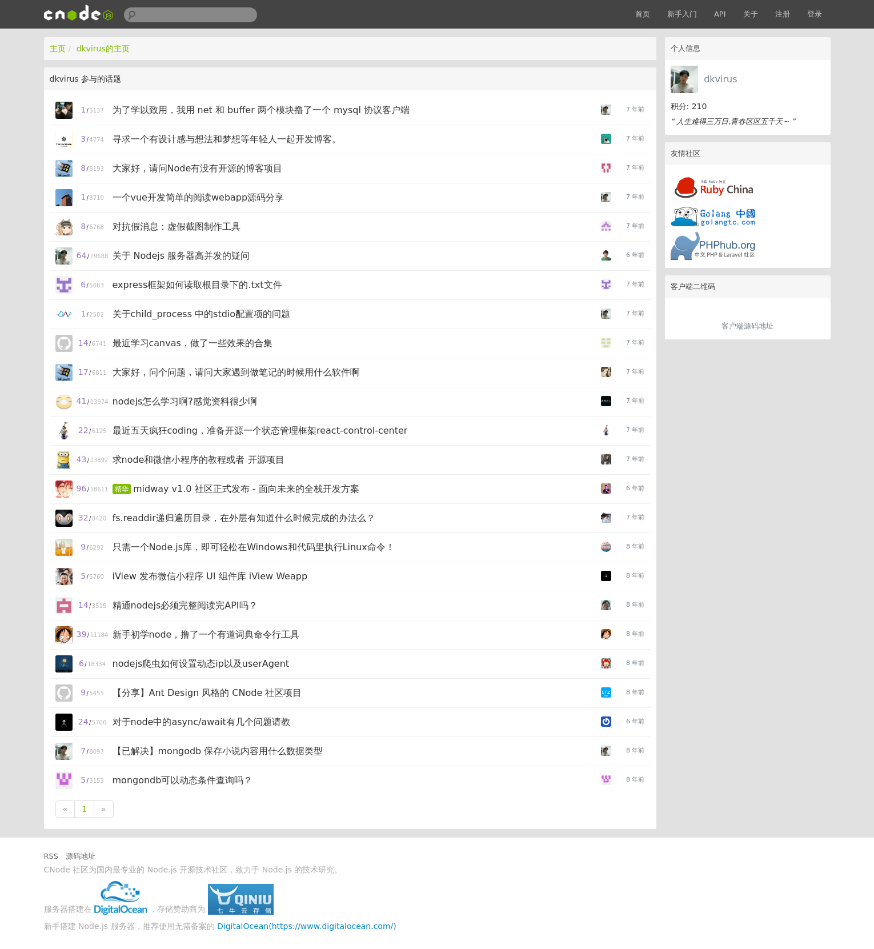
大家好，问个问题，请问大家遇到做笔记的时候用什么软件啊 (236, 372)
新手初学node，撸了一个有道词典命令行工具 (206, 634)
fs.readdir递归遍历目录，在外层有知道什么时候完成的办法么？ (244, 517)
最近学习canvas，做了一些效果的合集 (192, 343)
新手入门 (682, 14)
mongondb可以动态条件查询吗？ (183, 780)
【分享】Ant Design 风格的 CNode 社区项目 (207, 692)
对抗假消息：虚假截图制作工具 (176, 226)
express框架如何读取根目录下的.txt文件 (197, 284)
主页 (58, 48)
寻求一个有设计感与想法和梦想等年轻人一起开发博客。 (227, 139)
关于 (750, 14)
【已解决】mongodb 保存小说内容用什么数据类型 (218, 751)
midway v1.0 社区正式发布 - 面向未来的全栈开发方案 (246, 488)
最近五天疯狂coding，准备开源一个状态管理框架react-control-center (260, 430)
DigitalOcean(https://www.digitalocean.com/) (306, 926)
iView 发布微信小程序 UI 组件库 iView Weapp (210, 576)
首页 (642, 14)
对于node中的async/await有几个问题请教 (201, 721)
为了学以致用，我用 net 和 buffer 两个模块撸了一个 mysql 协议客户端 (261, 110)
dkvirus (720, 79)
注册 (782, 14)
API (720, 14)
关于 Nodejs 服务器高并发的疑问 (181, 255)
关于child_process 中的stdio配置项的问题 (202, 314)
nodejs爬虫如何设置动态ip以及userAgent (201, 663)
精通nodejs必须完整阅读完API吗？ (185, 605)
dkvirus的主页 (103, 48)
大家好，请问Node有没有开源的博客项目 (198, 168)
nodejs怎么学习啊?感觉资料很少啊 (185, 401)
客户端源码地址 (747, 326)
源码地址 (80, 856)
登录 (814, 14)
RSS (51, 856)
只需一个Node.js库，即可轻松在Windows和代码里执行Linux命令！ (254, 547)
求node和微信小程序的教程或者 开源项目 (198, 459)
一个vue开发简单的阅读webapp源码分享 (198, 197)
